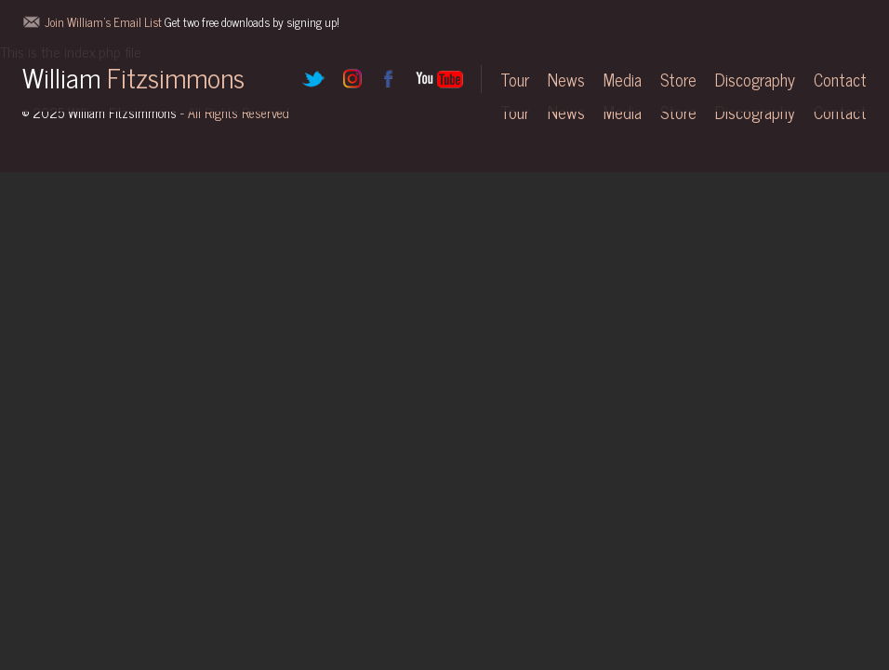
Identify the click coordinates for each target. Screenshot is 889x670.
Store (678, 79)
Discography (755, 79)
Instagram (351, 79)
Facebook (388, 79)
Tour (514, 79)
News (566, 79)
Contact (840, 79)
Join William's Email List (192, 22)
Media (623, 79)
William (133, 76)
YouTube (439, 79)
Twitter (313, 79)
